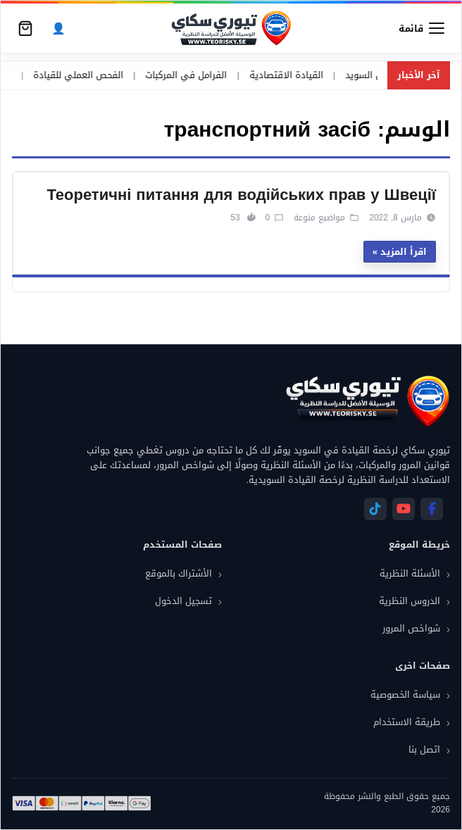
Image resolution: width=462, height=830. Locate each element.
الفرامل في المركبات (157, 75)
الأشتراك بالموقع (178, 573)
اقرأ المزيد (403, 251)
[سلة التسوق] (25, 28)
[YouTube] (403, 509)
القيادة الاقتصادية (257, 75)
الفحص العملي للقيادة (49, 75)
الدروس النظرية (409, 601)
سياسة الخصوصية (405, 694)
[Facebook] (431, 509)
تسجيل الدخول (183, 601)
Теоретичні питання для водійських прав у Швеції (241, 195)
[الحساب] (58, 28)
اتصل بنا (424, 749)
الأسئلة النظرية (410, 573)
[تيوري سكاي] (367, 401)
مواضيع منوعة (319, 217)
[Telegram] (375, 509)
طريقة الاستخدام (406, 722)
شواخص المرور (411, 628)
